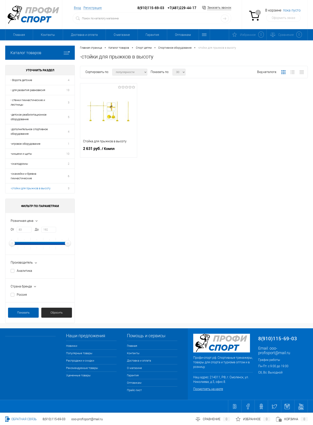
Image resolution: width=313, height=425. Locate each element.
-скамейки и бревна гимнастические (23, 176)
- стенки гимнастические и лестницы (28, 102)
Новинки (71, 345)
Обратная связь (21, 419)
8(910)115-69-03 (54, 419)
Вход (77, 8)
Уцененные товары (78, 375)
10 (67, 153)
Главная (19, 35)
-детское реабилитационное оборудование (29, 117)
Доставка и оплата (84, 35)
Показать (23, 312)
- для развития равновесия (28, 90)
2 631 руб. (108, 150)
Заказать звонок (219, 7)
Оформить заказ (283, 18)
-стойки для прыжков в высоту (30, 188)
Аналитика (24, 270)
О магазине (122, 35)
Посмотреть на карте (208, 389)
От (12, 229)
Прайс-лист (134, 390)
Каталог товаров (40, 53)
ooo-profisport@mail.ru (274, 350)
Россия (22, 294)
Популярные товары (79, 353)
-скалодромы (19, 163)
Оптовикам (183, 35)
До (37, 229)
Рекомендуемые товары (82, 368)
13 (67, 90)
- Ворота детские (21, 80)
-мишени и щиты (21, 153)
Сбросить (56, 312)
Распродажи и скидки (80, 360)
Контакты (48, 35)
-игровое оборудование (25, 143)
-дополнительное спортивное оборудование (29, 131)
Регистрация (92, 8)
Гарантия (152, 35)
